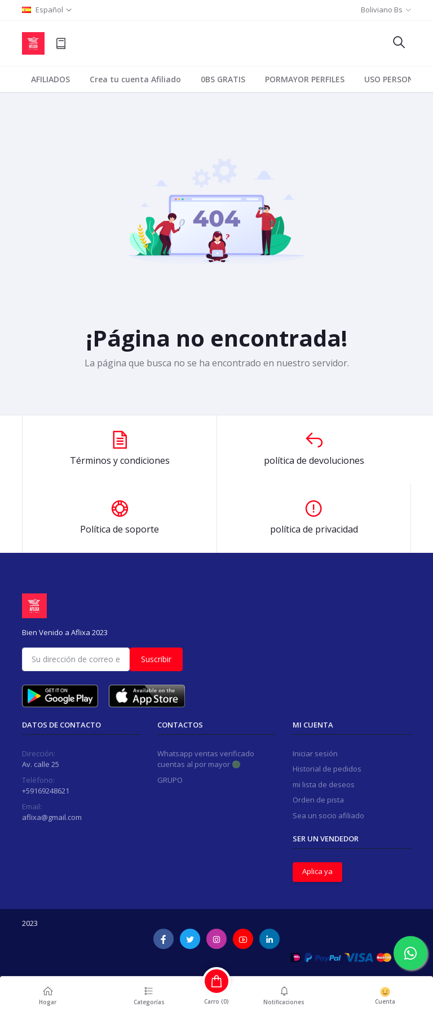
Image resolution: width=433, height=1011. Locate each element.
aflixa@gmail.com (52, 817)
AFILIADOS (50, 79)
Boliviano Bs (382, 10)
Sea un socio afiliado (328, 815)
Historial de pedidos (327, 769)
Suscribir (156, 659)
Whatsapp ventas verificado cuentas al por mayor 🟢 (205, 759)
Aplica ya (317, 871)
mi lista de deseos (324, 784)
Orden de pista (318, 800)
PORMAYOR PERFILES (304, 79)
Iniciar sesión (315, 753)
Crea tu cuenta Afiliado (135, 79)
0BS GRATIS (223, 79)
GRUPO (170, 780)
